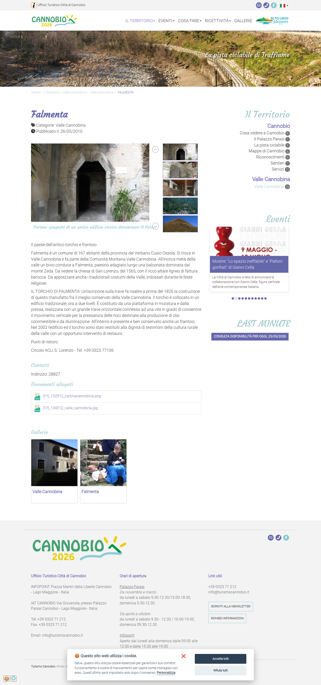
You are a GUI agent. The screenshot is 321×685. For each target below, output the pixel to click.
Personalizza (166, 672)
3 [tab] (239, 289)
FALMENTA (125, 92)
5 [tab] (246, 289)
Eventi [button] (166, 20)
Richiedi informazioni (227, 618)
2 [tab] (236, 289)
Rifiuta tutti (220, 670)
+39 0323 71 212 (52, 619)
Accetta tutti (221, 658)
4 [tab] (242, 289)
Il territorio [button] (140, 20)
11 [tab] (265, 289)
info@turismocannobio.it (62, 635)
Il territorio (51, 92)
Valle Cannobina (101, 92)
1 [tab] (233, 289)
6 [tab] (249, 289)
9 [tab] (259, 289)
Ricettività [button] (218, 20)
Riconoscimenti (273, 157)
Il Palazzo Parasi (272, 139)
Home (35, 92)
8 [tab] (256, 289)
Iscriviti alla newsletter (230, 606)
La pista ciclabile (272, 145)
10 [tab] (262, 289)
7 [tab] (252, 289)
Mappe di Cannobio (269, 151)
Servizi (281, 169)
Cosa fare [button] (190, 20)
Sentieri (280, 163)
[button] (284, 5)
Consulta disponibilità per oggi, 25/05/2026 (250, 328)
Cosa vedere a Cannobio (265, 133)
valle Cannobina (74, 92)
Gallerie (243, 20)
